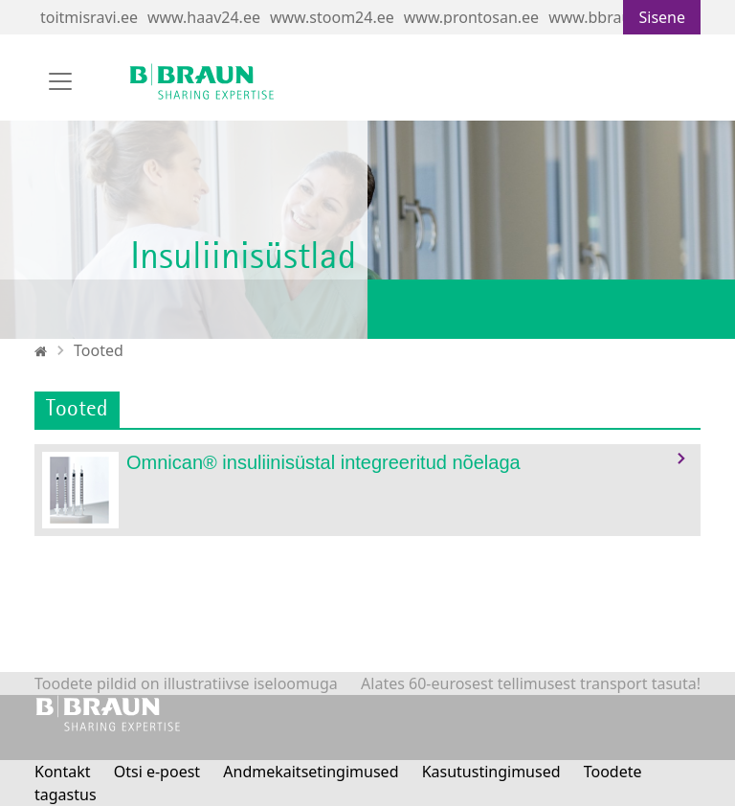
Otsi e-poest (157, 771)
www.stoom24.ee (332, 17)
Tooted (98, 350)
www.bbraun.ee (604, 17)
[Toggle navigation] (60, 81)
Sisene (661, 17)
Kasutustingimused (491, 771)
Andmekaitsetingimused (310, 771)
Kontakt (62, 771)
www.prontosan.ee (471, 17)
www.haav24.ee (203, 17)
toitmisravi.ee (89, 17)
